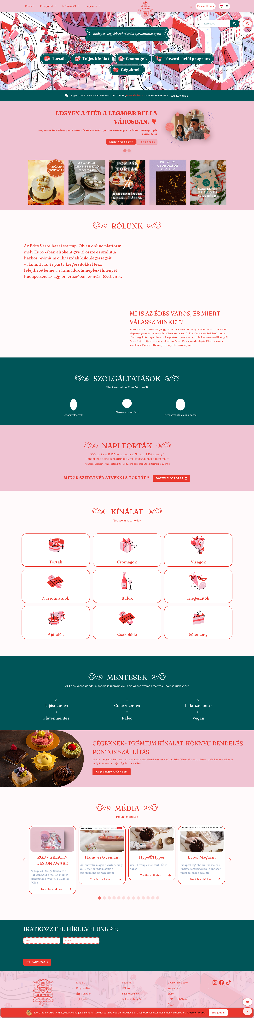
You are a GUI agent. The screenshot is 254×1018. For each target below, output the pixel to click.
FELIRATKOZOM (37, 962)
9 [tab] (138, 898)
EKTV (171, 993)
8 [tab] (133, 898)
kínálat (80, 982)
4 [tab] (114, 898)
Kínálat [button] (29, 6)
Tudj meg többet (196, 1012)
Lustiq (82, 999)
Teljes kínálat (147, 141)
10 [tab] (143, 898)
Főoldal (126, 982)
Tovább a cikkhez (56, 889)
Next (228, 859)
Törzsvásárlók (134, 95)
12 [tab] (153, 898)
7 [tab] (128, 898)
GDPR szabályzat (178, 999)
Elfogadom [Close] (218, 1012)
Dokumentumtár (131, 999)
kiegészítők (83, 988)
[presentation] (48, 951)
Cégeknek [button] (92, 6)
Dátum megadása (171, 478)
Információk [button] (69, 6)
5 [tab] (119, 898)
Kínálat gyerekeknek (121, 141)
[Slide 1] (127, 86)
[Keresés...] (215, 23)
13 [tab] (157, 898)
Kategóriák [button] (47, 6)
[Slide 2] (129, 150)
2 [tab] (104, 898)
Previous (25, 859)
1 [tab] (99, 898)
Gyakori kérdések (178, 982)
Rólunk (126, 988)
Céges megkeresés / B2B (111, 771)
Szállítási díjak (130, 993)
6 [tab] (123, 898)
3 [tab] (109, 898)
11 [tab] (148, 898)
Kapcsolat (174, 988)
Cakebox (83, 994)
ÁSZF (171, 1004)
